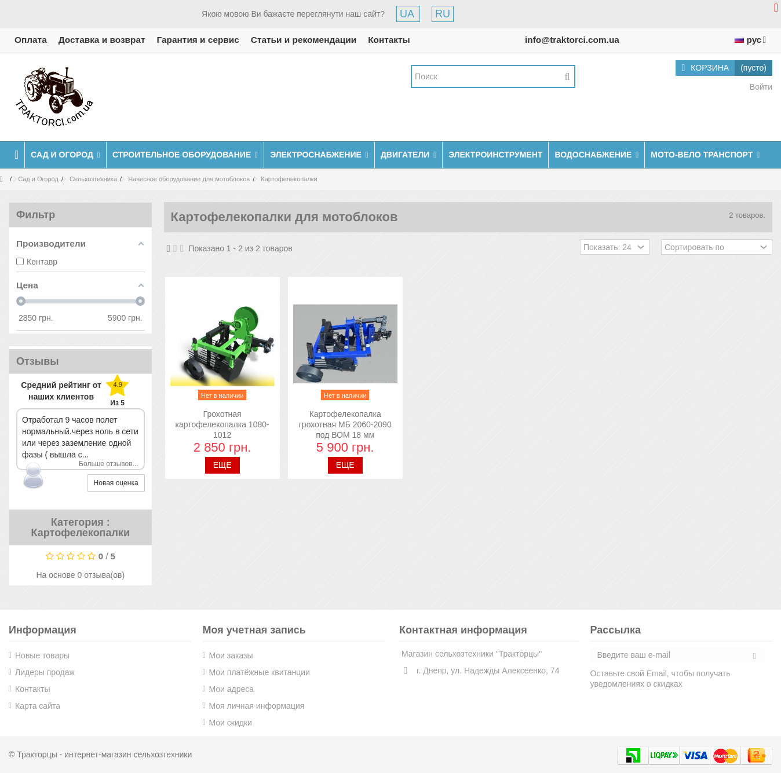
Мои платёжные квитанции (259, 672)
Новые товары (42, 655)
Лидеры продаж (45, 672)
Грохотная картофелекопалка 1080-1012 (222, 424)
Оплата (30, 40)
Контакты (389, 40)
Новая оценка (116, 483)
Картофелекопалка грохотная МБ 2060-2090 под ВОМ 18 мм (345, 424)
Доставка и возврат (102, 40)
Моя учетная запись (254, 630)
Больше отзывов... (108, 464)
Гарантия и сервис (198, 40)
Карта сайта (37, 705)
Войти (759, 86)
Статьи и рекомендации (303, 40)
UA (408, 14)
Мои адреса (231, 689)
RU (442, 14)
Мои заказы (231, 655)
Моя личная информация (257, 705)
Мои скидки (230, 722)
